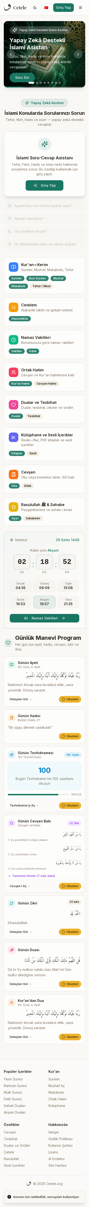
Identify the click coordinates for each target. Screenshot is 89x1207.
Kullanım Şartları (60, 1145)
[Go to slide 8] (60, 83)
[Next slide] (78, 54)
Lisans (53, 1152)
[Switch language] (46, 8)
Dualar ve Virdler (17, 1145)
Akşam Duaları (15, 1112)
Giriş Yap (63, 7)
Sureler (54, 1079)
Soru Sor (22, 77)
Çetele (9, 1152)
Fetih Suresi (13, 1099)
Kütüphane (56, 1106)
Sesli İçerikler (14, 1165)
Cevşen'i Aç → (20, 886)
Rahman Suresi (15, 1086)
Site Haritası (57, 1165)
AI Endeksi (56, 1159)
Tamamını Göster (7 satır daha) (31, 876)
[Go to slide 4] (45, 83)
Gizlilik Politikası (60, 1139)
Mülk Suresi (13, 1092)
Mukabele (56, 1092)
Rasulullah (11, 1159)
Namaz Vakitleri (44, 618)
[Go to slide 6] (52, 83)
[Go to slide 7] (56, 83)
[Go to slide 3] (41, 83)
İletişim (53, 1132)
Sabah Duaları (14, 1106)
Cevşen (10, 1132)
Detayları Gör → (21, 699)
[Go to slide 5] (48, 83)
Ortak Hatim (57, 1099)
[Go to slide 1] (31, 83)
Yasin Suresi (13, 1079)
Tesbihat (10, 1139)
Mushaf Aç (56, 1086)
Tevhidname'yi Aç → (24, 805)
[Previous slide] (11, 54)
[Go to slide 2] (37, 83)
